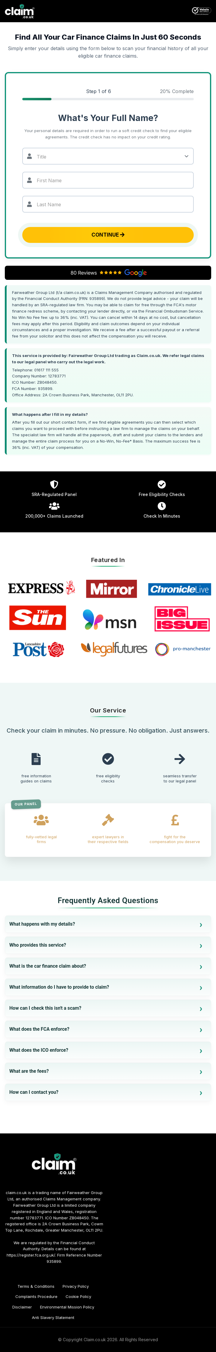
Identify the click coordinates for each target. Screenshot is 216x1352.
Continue (108, 235)
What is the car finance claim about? (47, 966)
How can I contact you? (33, 1092)
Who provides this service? (37, 945)
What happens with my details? (42, 924)
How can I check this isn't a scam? (45, 1008)
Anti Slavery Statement (53, 1317)
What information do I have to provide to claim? (59, 987)
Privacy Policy (76, 1286)
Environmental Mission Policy (67, 1307)
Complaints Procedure (36, 1296)
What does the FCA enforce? (39, 1029)
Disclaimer (22, 1307)
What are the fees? (29, 1071)
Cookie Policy (78, 1296)
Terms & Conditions (35, 1286)
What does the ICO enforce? (38, 1050)
